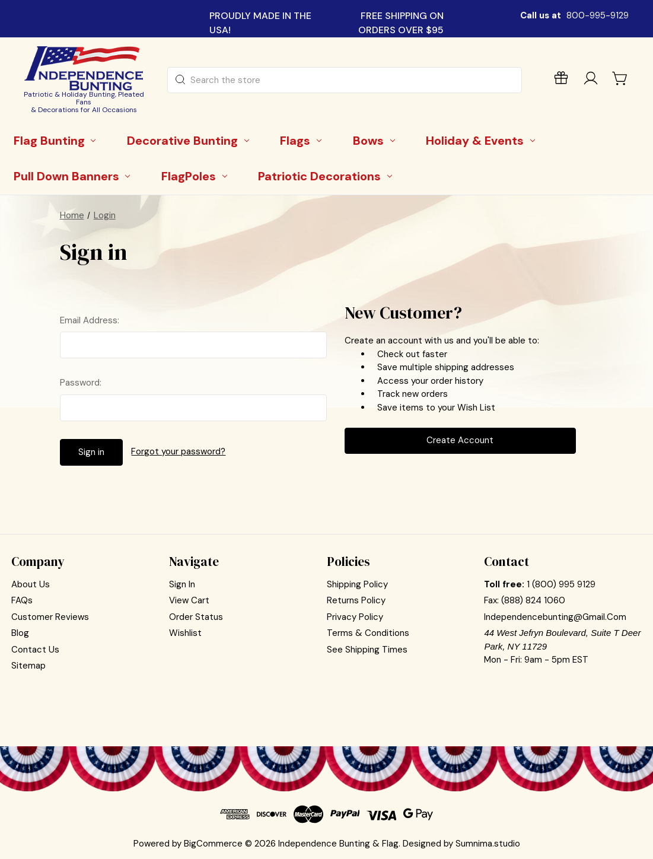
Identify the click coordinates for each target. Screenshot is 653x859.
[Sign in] (591, 80)
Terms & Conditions (368, 633)
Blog (20, 633)
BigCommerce (213, 844)
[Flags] (303, 140)
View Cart (189, 600)
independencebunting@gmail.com (555, 617)
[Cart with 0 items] (620, 78)
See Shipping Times (367, 650)
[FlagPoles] (196, 176)
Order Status (196, 617)
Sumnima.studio (487, 844)
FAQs (22, 600)
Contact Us (35, 650)
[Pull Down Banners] (74, 176)
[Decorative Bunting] (189, 140)
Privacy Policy (355, 617)
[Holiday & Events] (483, 140)
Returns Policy (356, 600)
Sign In (182, 584)
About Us (30, 584)
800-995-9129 (597, 15)
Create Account (459, 440)
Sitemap (28, 666)
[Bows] (375, 140)
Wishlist (185, 633)
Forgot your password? (178, 451)
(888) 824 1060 (533, 600)
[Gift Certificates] (561, 80)
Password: (80, 383)
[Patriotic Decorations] (327, 176)
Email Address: (89, 320)
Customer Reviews (50, 617)
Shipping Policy (357, 584)
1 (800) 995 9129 (561, 584)
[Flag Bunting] (56, 140)
